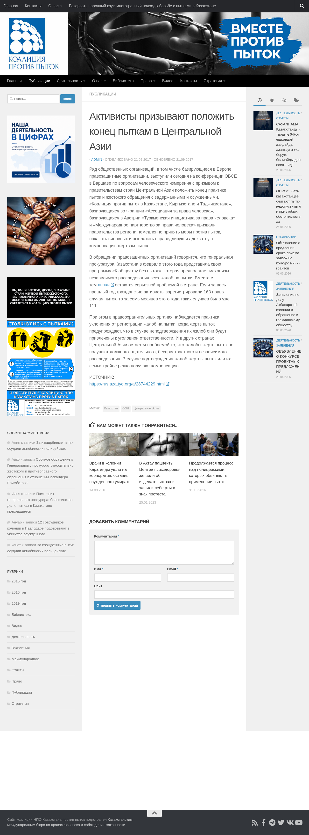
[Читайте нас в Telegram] (272, 822)
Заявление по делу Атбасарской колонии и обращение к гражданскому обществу (288, 309)
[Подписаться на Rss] (255, 822)
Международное (25, 659)
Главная (10, 6)
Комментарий (106, 536)
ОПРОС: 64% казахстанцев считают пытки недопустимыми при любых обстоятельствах (288, 206)
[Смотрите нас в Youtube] (298, 822)
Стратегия (213, 81)
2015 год (19, 581)
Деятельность (69, 81)
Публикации (39, 81)
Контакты (33, 6)
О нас (53, 6)
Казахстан (111, 408)
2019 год (19, 603)
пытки (106, 285)
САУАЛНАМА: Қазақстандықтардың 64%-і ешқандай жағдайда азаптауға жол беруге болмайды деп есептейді (288, 144)
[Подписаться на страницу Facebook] (263, 822)
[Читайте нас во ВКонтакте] (289, 822)
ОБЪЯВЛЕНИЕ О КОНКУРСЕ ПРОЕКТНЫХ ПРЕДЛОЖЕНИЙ (289, 361)
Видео (168, 81)
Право (146, 81)
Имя (98, 569)
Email (172, 569)
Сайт (98, 586)
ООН (125, 408)
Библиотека (123, 81)
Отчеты (18, 670)
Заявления (21, 648)
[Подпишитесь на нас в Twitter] (281, 822)
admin (96, 159)
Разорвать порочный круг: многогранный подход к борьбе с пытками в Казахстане (142, 6)
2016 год (19, 592)
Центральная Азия (146, 408)
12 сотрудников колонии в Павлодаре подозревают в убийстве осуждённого (38, 528)
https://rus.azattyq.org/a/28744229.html (129, 384)
